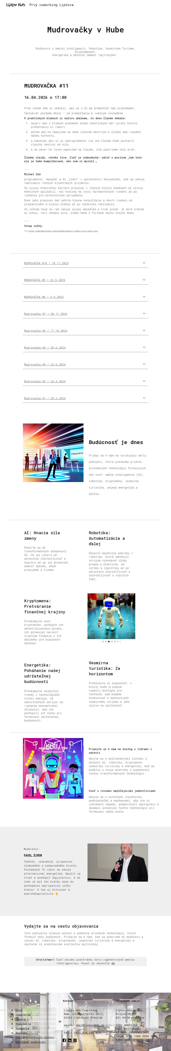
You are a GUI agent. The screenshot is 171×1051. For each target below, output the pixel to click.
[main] (85, 29)
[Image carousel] (111, 617)
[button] (144, 263)
